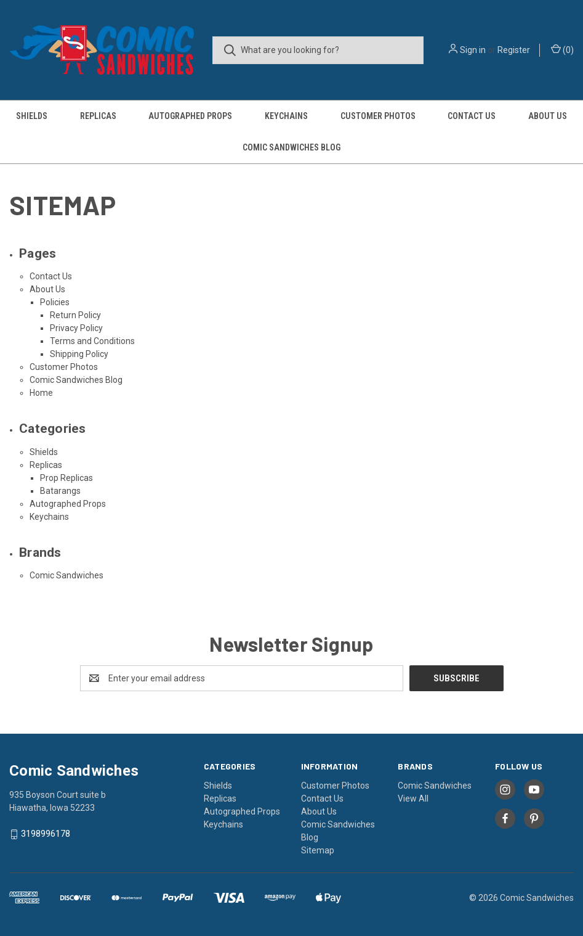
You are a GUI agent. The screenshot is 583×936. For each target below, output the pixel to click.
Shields (31, 116)
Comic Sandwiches (66, 575)
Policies (55, 302)
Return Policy (75, 315)
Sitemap (317, 850)
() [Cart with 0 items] (562, 49)
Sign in (473, 50)
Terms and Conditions (92, 341)
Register (513, 50)
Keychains (286, 116)
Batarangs (60, 491)
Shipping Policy (79, 354)
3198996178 (45, 833)
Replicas (98, 116)
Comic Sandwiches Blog (291, 147)
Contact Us (472, 116)
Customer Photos (378, 116)
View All (413, 798)
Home (41, 393)
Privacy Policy (76, 328)
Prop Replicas (66, 478)
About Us (47, 289)
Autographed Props (190, 116)
